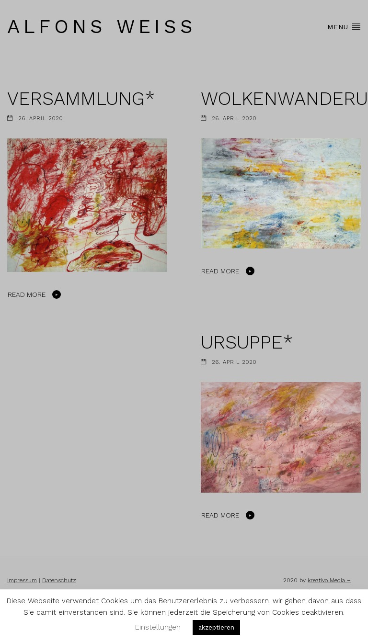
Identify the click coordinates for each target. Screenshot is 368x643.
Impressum (22, 580)
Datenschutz (59, 580)
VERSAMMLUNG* (81, 98)
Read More (27, 294)
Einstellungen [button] (158, 627)
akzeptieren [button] (216, 627)
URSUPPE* (247, 342)
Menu (344, 26)
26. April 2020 (40, 118)
